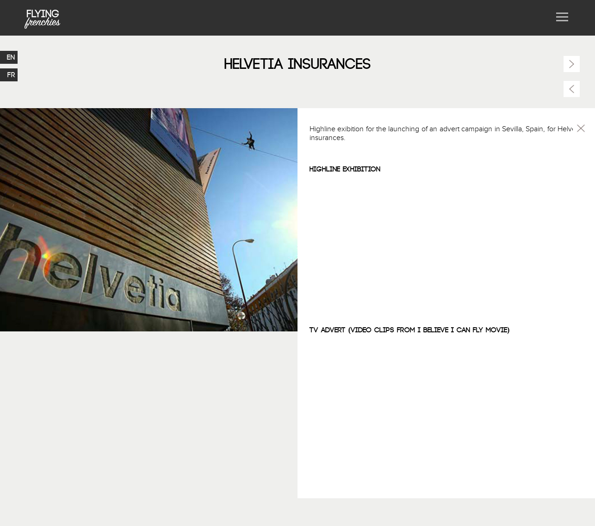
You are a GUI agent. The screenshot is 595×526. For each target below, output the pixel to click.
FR (11, 75)
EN (11, 57)
